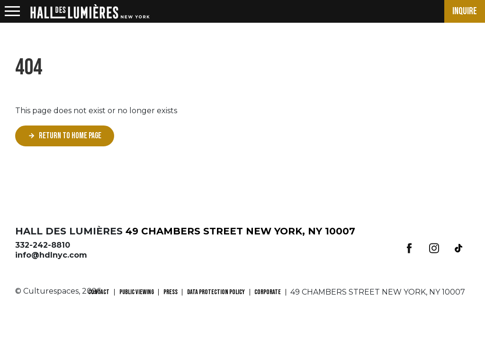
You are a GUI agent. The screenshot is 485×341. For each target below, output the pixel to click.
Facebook (409, 248)
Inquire (464, 11)
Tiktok (458, 248)
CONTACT (98, 292)
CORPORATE (267, 292)
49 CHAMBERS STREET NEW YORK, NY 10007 (240, 231)
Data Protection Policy (216, 292)
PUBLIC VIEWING (136, 292)
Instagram (433, 248)
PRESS (170, 292)
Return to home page (70, 136)
